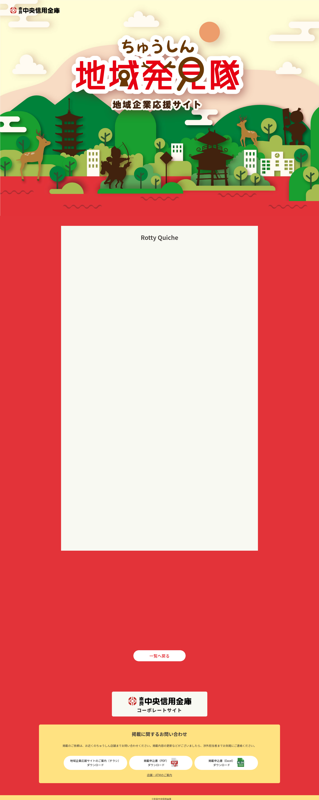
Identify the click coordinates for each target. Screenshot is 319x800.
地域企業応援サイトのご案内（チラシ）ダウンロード (95, 763)
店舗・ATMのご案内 (159, 775)
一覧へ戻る (159, 656)
